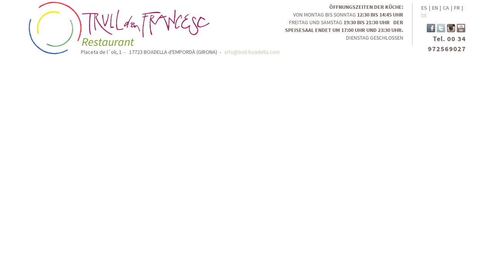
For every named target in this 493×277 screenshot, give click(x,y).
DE (424, 15)
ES (424, 7)
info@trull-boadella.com (252, 51)
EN (435, 7)
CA (446, 7)
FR (457, 7)
